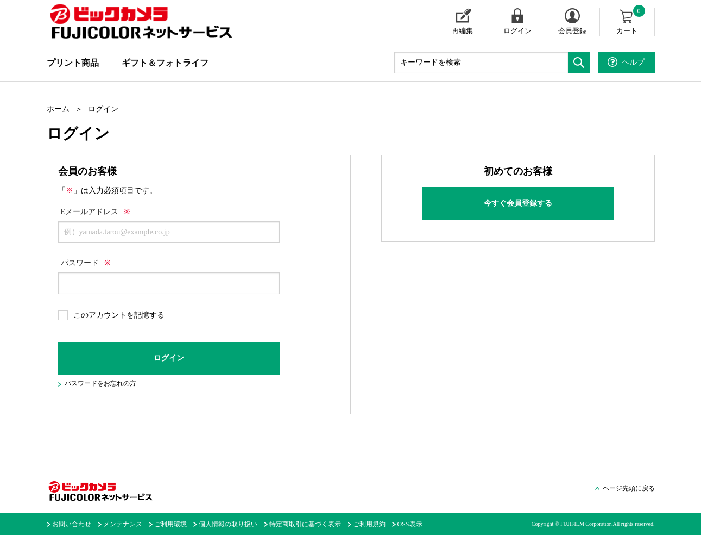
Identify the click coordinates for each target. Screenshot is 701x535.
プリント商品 (73, 62)
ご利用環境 (170, 524)
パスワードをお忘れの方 (100, 383)
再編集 (462, 31)
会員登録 (572, 31)
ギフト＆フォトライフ (165, 62)
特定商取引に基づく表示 (305, 524)
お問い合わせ (71, 524)
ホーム (58, 109)
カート (631, 21)
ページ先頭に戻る (629, 488)
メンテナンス (122, 524)
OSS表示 (409, 524)
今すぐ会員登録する (518, 203)
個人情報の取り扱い (228, 524)
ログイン (517, 31)
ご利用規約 (369, 524)
